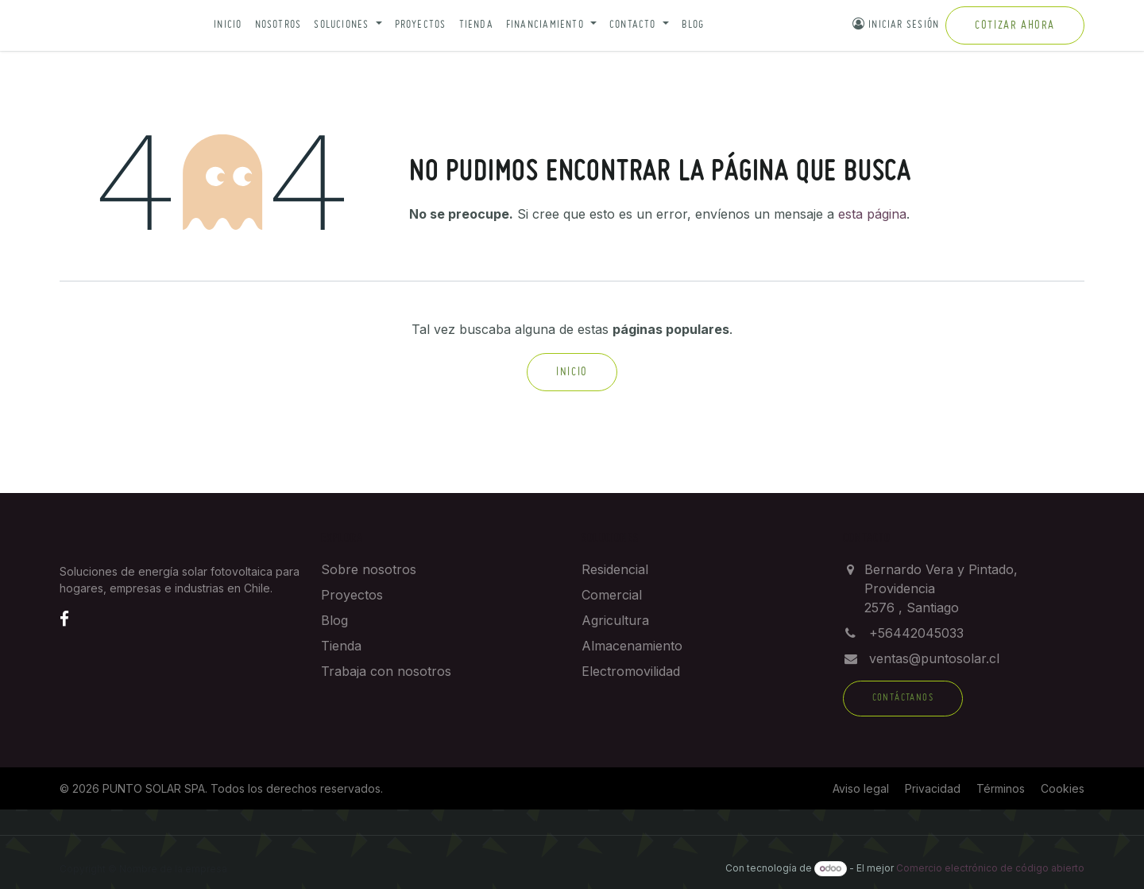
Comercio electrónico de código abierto (990, 868)
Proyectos (420, 25)
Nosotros (278, 25)
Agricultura (615, 620)
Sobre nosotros (368, 569)
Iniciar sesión (895, 23)
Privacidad (932, 788)
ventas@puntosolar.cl (934, 658)
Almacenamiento (632, 646)
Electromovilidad (631, 671)
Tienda (476, 25)
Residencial (615, 569)
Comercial (612, 595)
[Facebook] (64, 619)
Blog (693, 25)
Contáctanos (902, 698)
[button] (347, 25)
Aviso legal (861, 788)
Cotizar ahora (1015, 25)
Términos (1000, 788)
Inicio (228, 25)
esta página (872, 214)
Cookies (1062, 788)
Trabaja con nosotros (386, 671)
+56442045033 (916, 633)
